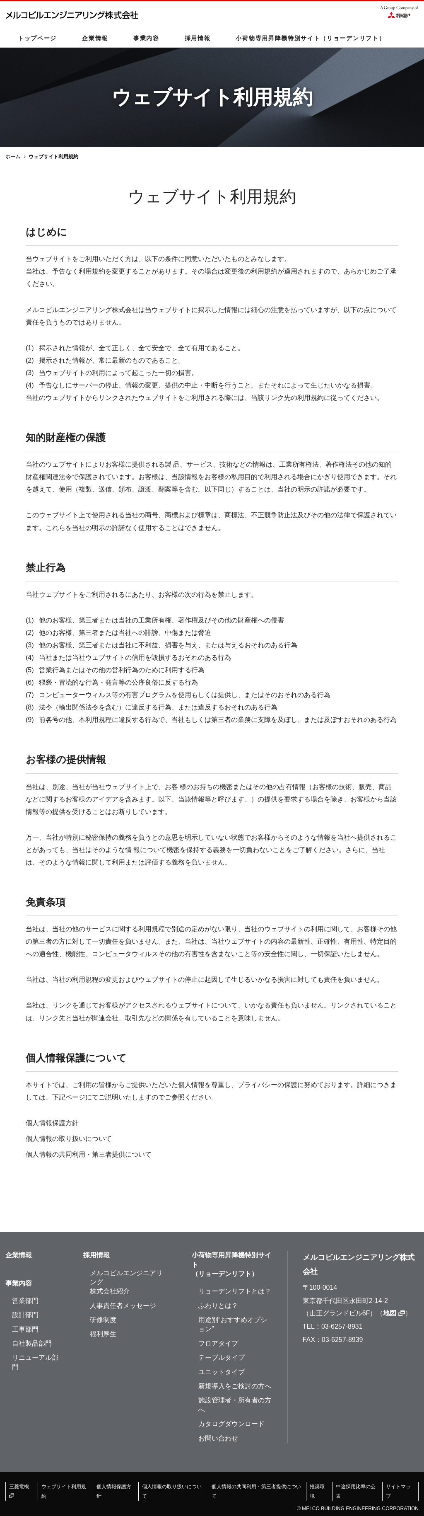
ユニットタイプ (221, 1372)
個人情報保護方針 (52, 1122)
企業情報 (95, 38)
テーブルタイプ (221, 1357)
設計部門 (25, 1314)
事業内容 (146, 38)
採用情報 (198, 38)
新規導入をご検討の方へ (234, 1386)
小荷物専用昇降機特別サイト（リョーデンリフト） (310, 38)
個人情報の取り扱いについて (69, 1138)
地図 (394, 1313)
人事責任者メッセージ (123, 1305)
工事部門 (25, 1329)
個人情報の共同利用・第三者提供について (89, 1154)
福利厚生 (103, 1333)
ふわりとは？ (218, 1305)
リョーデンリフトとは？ (234, 1291)
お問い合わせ (218, 1438)
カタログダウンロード (231, 1423)
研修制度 (103, 1319)
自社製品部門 (32, 1343)
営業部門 (25, 1300)
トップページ (37, 38)
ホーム (12, 157)
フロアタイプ (218, 1343)
